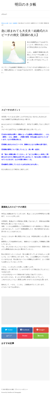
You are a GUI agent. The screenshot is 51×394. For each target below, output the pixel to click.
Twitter (9, 330)
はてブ (9, 336)
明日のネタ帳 (25, 4)
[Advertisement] (25, 89)
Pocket (25, 336)
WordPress (10, 392)
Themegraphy (17, 392)
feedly (41, 336)
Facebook (25, 330)
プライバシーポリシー (21, 389)
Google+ (40, 330)
